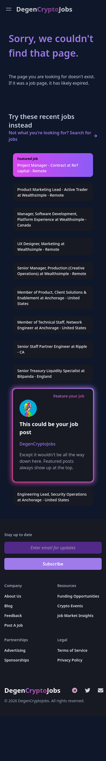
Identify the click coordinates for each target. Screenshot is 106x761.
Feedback (13, 615)
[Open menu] (8, 9)
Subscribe (53, 564)
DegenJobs (44, 9)
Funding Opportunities (78, 596)
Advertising (14, 650)
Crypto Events (70, 605)
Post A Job (13, 625)
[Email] (100, 690)
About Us (12, 596)
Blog (8, 605)
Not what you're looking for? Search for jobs (50, 136)
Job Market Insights (75, 615)
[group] (53, 165)
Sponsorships (16, 660)
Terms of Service (72, 650)
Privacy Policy (69, 660)
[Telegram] (74, 690)
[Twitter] (87, 690)
